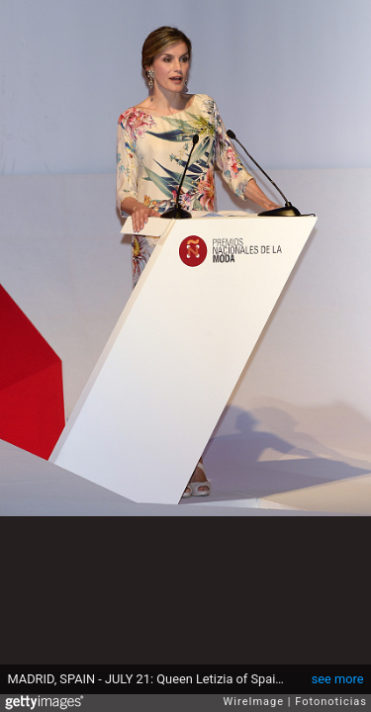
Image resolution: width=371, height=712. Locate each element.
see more (338, 678)
